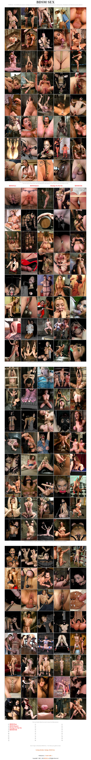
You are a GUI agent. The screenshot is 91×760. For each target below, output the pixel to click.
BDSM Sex (46, 758)
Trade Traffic (48, 755)
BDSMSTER (78, 185)
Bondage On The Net (56, 185)
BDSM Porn (12, 185)
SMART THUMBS (48, 759)
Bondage (47, 750)
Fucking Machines (40, 750)
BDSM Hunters (34, 185)
